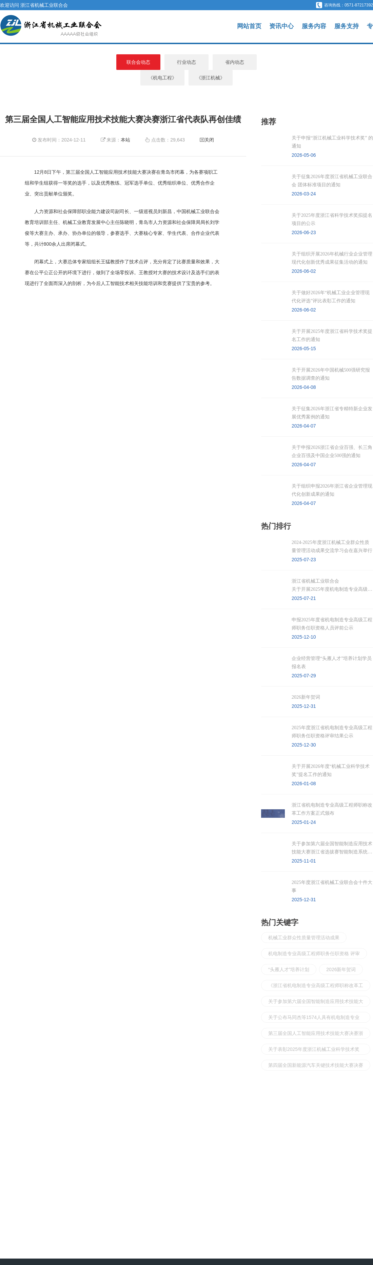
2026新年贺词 (341, 954)
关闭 (209, 124)
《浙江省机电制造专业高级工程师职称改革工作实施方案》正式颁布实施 (315, 971)
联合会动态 (90, 62)
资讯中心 (281, 26)
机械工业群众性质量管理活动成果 (303, 922)
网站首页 (249, 26)
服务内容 (314, 26)
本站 (125, 124)
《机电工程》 (234, 62)
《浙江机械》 (283, 62)
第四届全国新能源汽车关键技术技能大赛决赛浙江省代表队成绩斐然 (315, 1051)
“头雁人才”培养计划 (288, 954)
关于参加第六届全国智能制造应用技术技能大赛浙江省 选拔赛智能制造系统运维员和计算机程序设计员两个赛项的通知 (315, 987)
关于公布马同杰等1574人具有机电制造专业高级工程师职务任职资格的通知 (313, 1003)
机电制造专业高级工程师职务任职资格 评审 (314, 938)
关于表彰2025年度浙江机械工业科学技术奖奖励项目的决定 (313, 1035)
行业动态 (138, 62)
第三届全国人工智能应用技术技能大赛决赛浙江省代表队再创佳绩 (315, 1019)
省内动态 (186, 62)
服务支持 (346, 26)
